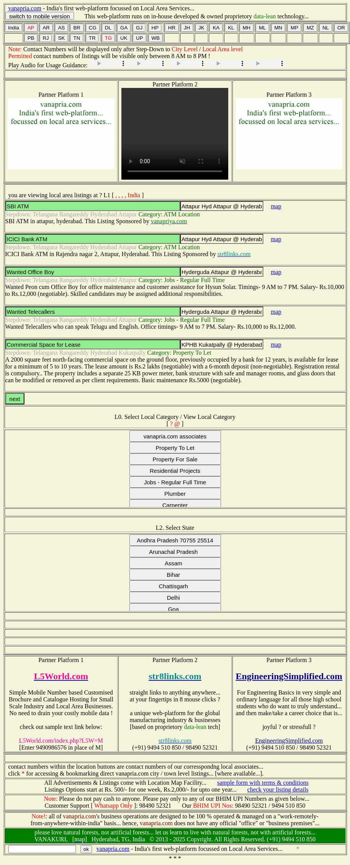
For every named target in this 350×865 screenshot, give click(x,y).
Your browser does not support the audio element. (108, 63)
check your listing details (277, 789)
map (276, 206)
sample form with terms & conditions (263, 782)
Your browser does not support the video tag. (174, 134)
